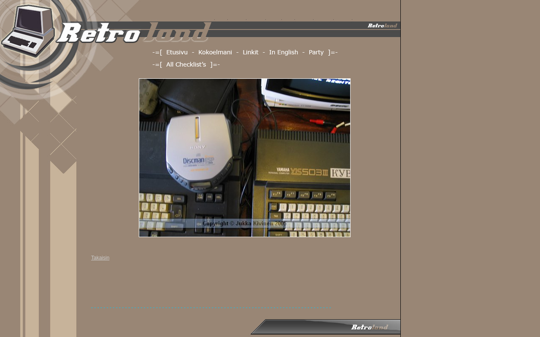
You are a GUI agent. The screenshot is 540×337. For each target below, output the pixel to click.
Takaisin (100, 258)
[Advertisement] (244, 286)
